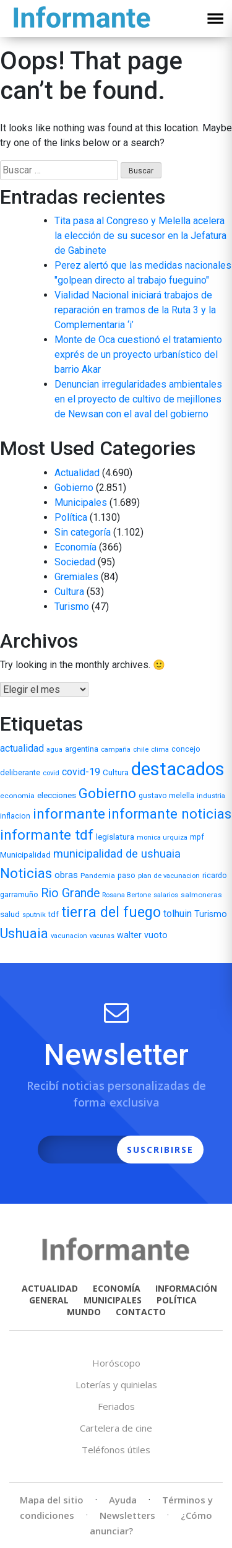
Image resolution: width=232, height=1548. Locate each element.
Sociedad (74, 562)
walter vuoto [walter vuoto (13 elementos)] (142, 935)
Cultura (69, 592)
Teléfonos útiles (116, 1449)
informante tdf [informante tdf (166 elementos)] (46, 835)
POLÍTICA (177, 1300)
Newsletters (127, 1515)
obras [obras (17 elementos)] (66, 875)
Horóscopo (116, 1363)
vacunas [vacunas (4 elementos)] (102, 936)
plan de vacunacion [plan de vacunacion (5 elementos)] (169, 876)
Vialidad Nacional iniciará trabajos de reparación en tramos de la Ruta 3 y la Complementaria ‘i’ (135, 310)
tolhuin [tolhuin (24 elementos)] (177, 914)
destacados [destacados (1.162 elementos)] (178, 769)
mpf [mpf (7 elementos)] (197, 837)
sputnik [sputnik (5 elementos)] (34, 915)
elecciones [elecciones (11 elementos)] (56, 795)
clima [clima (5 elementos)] (160, 750)
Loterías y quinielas (116, 1384)
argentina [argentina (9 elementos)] (81, 749)
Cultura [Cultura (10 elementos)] (116, 772)
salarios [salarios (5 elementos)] (165, 895)
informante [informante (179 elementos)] (69, 814)
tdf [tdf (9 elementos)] (53, 914)
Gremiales (76, 577)
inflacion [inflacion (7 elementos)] (15, 816)
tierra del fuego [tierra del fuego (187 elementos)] (111, 912)
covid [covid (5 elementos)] (51, 773)
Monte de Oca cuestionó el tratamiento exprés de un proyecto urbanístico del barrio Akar (138, 354)
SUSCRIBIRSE (160, 1149)
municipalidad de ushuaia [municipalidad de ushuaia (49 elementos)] (117, 854)
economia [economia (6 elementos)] (17, 795)
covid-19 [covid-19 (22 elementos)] (81, 772)
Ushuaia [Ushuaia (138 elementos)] (24, 933)
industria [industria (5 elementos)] (211, 796)
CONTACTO (141, 1312)
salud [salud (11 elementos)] (10, 914)
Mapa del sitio (52, 1500)
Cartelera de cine (116, 1428)
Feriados (116, 1406)
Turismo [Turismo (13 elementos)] (210, 914)
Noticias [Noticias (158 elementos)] (26, 873)
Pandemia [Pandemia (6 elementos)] (97, 875)
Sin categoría (82, 532)
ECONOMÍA (116, 1288)
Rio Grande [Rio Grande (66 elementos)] (70, 893)
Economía (75, 547)
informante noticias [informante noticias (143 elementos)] (169, 814)
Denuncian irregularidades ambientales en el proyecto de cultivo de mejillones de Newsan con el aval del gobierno (138, 399)
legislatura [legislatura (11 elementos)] (115, 836)
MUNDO (84, 1312)
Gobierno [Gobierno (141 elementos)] (107, 793)
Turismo (71, 606)
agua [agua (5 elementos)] (54, 750)
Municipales (80, 502)
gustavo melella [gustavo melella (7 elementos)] (166, 795)
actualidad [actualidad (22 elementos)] (22, 748)
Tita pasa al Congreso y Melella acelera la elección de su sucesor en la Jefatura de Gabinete (140, 235)
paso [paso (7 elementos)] (126, 875)
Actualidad (77, 473)
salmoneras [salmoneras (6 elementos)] (201, 894)
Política (70, 517)
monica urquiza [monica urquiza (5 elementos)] (162, 837)
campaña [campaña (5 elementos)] (116, 750)
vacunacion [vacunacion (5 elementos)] (69, 936)
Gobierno (73, 488)
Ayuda (123, 1500)
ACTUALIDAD (50, 1288)
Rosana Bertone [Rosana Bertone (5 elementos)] (126, 895)
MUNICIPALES (113, 1300)
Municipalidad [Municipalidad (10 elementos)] (25, 854)
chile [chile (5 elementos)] (140, 750)
